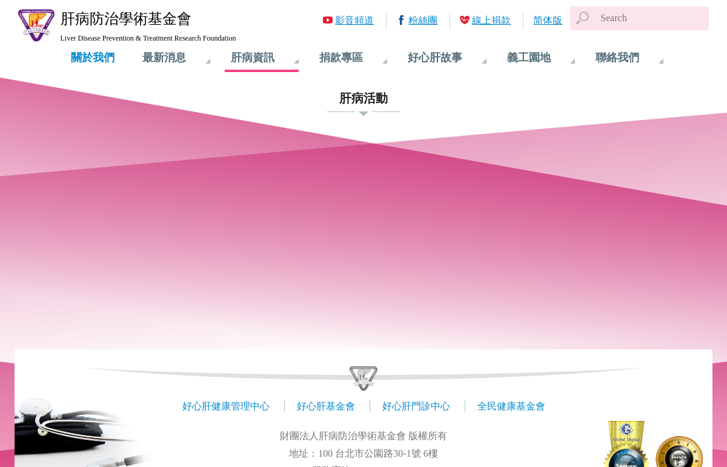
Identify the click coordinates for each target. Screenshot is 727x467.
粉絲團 (422, 20)
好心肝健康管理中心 (226, 406)
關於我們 (93, 57)
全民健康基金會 (511, 406)
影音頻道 (354, 20)
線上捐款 (491, 20)
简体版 (547, 20)
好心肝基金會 (326, 406)
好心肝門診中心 (416, 406)
